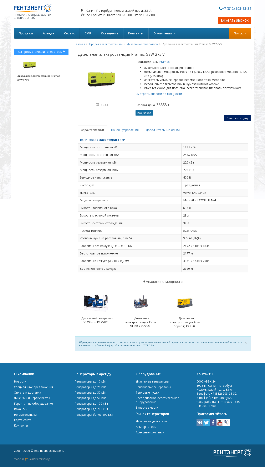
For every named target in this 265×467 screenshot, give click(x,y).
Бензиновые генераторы (153, 387)
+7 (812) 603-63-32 (236, 8)
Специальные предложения (33, 387)
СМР (88, 33)
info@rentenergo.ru (219, 398)
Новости (20, 381)
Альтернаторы (146, 427)
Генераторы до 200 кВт (91, 409)
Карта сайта (22, 420)
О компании (164, 33)
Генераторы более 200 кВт (94, 415)
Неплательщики (25, 415)
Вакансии (20, 409)
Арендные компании (150, 432)
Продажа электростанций (106, 44)
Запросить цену (237, 118)
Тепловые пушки (147, 392)
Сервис (69, 33)
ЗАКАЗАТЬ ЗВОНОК (235, 21)
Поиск (240, 33)
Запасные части (147, 407)
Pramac (164, 62)
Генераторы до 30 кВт (91, 392)
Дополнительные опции (163, 130)
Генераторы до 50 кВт (91, 398)
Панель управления (125, 130)
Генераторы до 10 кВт (91, 381)
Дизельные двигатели (151, 421)
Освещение (109, 33)
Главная (80, 44)
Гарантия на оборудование (33, 403)
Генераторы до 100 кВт (91, 403)
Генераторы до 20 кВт (91, 387)
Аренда (48, 33)
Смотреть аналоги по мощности (159, 94)
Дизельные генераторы (142, 44)
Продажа (26, 33)
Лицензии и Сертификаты (32, 398)
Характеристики (92, 130)
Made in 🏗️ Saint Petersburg (32, 459)
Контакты (135, 33)
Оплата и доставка (27, 392)
